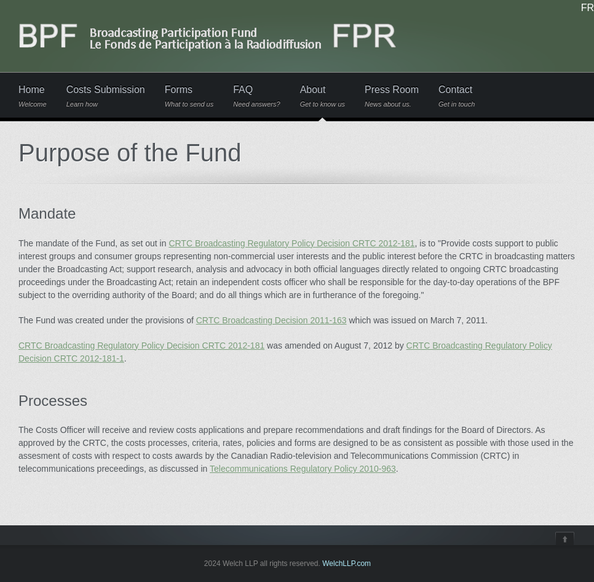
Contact (456, 96)
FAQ (256, 96)
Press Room (392, 96)
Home (32, 96)
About (322, 96)
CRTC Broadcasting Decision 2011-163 (271, 320)
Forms (189, 96)
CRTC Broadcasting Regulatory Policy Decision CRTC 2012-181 (291, 243)
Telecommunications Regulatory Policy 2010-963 (303, 469)
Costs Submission (105, 96)
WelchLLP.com (346, 563)
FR (587, 8)
